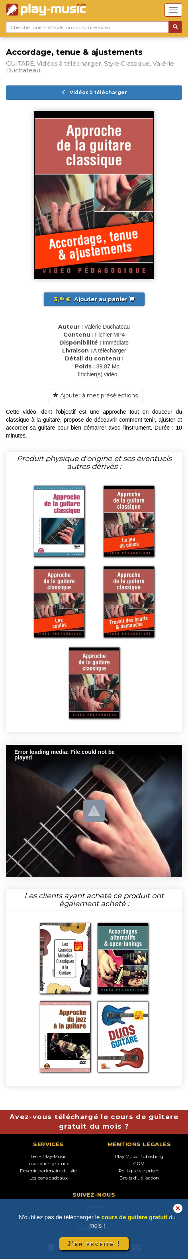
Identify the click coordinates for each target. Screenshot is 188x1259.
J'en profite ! (94, 1243)
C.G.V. (139, 1163)
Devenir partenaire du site (48, 1171)
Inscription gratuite (48, 1163)
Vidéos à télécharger (94, 92)
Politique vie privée (139, 1171)
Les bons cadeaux (48, 1178)
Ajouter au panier (94, 299)
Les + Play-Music (49, 1156)
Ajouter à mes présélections (95, 395)
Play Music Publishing (139, 1156)
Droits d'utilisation (139, 1178)
